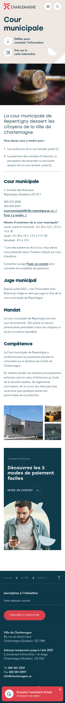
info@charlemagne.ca (18, 678)
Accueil (8, 582)
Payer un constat (37, 267)
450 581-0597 (17, 674)
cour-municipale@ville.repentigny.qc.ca (30, 214)
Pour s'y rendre (15, 218)
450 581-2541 (16, 670)
